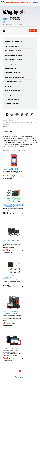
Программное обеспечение (14, 77)
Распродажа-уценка (12, 104)
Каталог (11, 120)
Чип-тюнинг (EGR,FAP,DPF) (13, 59)
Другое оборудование (12, 90)
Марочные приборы (12, 46)
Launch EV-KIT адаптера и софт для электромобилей (13, 205)
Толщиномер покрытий (13, 81)
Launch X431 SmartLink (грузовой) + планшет (10, 312)
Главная (5, 120)
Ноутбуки (8, 86)
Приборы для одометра (13, 64)
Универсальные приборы (13, 42)
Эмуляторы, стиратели (13, 73)
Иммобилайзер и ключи (13, 55)
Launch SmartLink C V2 (10, 169)
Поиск (33, 30)
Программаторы (10, 68)
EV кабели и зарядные (12, 99)
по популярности (21, 150)
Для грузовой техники (13, 50)
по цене (13, 150)
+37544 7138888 (14, 19)
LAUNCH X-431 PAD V (10, 348)
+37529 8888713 (14, 18)
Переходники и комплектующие (16, 95)
